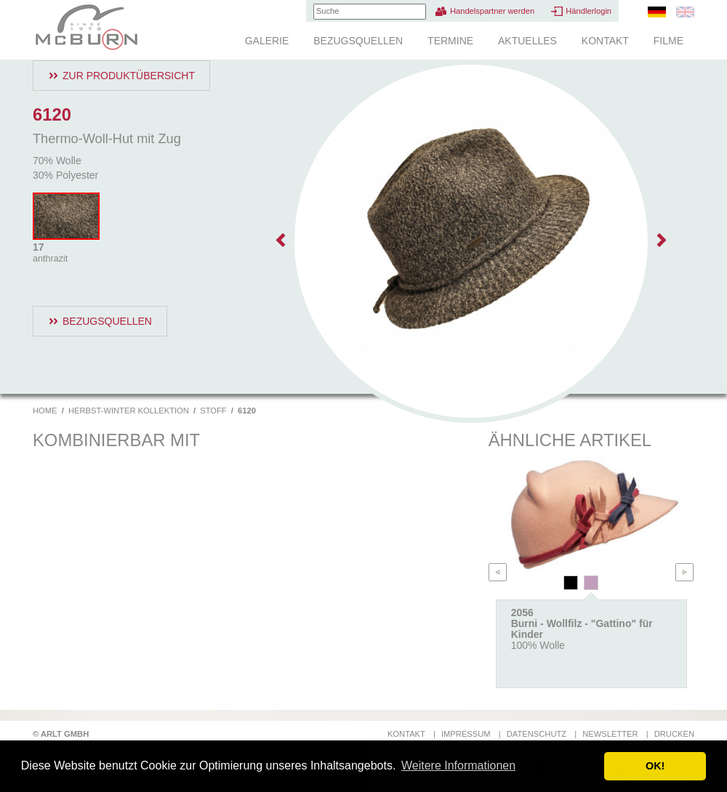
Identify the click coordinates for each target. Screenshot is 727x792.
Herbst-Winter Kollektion (128, 410)
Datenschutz (536, 734)
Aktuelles (527, 41)
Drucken (674, 734)
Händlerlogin (588, 11)
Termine (450, 41)
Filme (668, 41)
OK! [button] (655, 766)
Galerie (267, 41)
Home (45, 410)
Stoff (213, 410)
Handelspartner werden (492, 11)
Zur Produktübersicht (129, 75)
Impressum (466, 734)
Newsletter (610, 734)
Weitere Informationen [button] (458, 765)
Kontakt (605, 41)
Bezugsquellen (358, 41)
